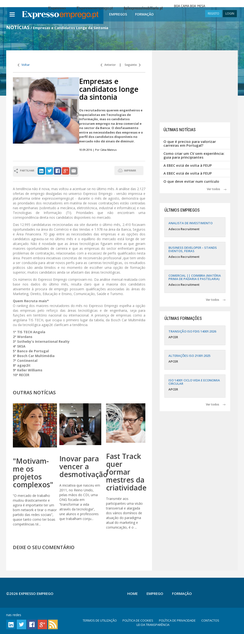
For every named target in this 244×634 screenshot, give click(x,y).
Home (132, 593)
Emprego (155, 593)
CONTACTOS (210, 620)
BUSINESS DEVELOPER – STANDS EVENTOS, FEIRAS (192, 249)
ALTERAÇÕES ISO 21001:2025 (189, 355)
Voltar (24, 65)
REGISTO (213, 13)
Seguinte (133, 65)
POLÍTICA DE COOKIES (137, 620)
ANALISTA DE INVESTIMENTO (190, 223)
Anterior (108, 65)
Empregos (118, 14)
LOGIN (229, 13)
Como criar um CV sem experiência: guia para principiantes (193, 155)
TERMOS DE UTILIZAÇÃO (100, 620)
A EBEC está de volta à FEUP (187, 165)
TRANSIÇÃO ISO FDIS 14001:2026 (192, 331)
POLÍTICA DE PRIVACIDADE (177, 620)
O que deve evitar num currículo (191, 181)
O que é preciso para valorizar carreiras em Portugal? (189, 143)
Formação (144, 14)
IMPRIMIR (130, 170)
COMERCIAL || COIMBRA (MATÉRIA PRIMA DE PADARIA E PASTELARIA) (194, 277)
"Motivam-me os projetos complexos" (33, 472)
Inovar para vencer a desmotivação (83, 466)
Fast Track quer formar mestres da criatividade (126, 472)
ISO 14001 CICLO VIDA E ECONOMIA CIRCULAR (194, 382)
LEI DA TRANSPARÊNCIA (153, 625)
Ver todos (216, 189)
